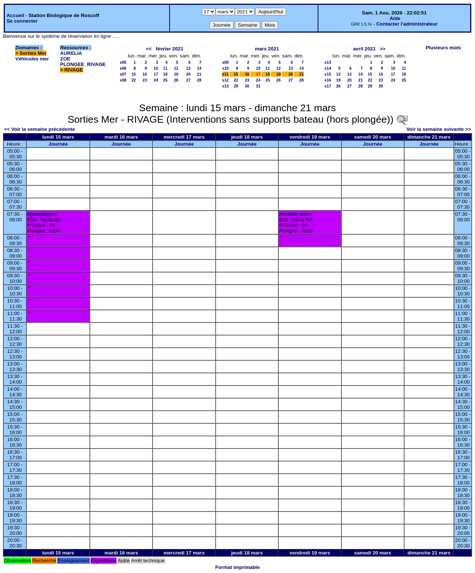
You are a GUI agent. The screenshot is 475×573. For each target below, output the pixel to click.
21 (199, 74)
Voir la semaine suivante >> (438, 129)
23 (144, 80)
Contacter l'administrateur (407, 24)
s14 (327, 68)
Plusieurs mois (443, 47)
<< (149, 49)
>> (383, 49)
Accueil (15, 15)
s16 (327, 80)
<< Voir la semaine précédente (39, 129)
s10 (225, 68)
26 (176, 80)
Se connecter (22, 21)
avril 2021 (364, 49)
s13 (225, 86)
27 (188, 80)
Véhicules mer (32, 59)
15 (133, 74)
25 (165, 80)
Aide (395, 18)
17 (156, 74)
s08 (123, 80)
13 (188, 68)
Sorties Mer (33, 53)
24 (156, 80)
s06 (123, 68)
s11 (225, 74)
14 (199, 68)
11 (165, 68)
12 (176, 68)
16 (144, 74)
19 (176, 74)
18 (165, 74)
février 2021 (169, 49)
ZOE (65, 59)
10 (156, 68)
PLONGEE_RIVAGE (83, 64)
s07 (123, 74)
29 (236, 86)
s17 (327, 86)
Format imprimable (237, 567)
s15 (327, 74)
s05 (123, 62)
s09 (225, 62)
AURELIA (71, 53)
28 (199, 80)
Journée (58, 144)
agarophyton (42, 214)
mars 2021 (267, 49)
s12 (225, 80)
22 (133, 80)
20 (188, 74)
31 (258, 86)
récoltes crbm (295, 214)
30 (247, 86)
